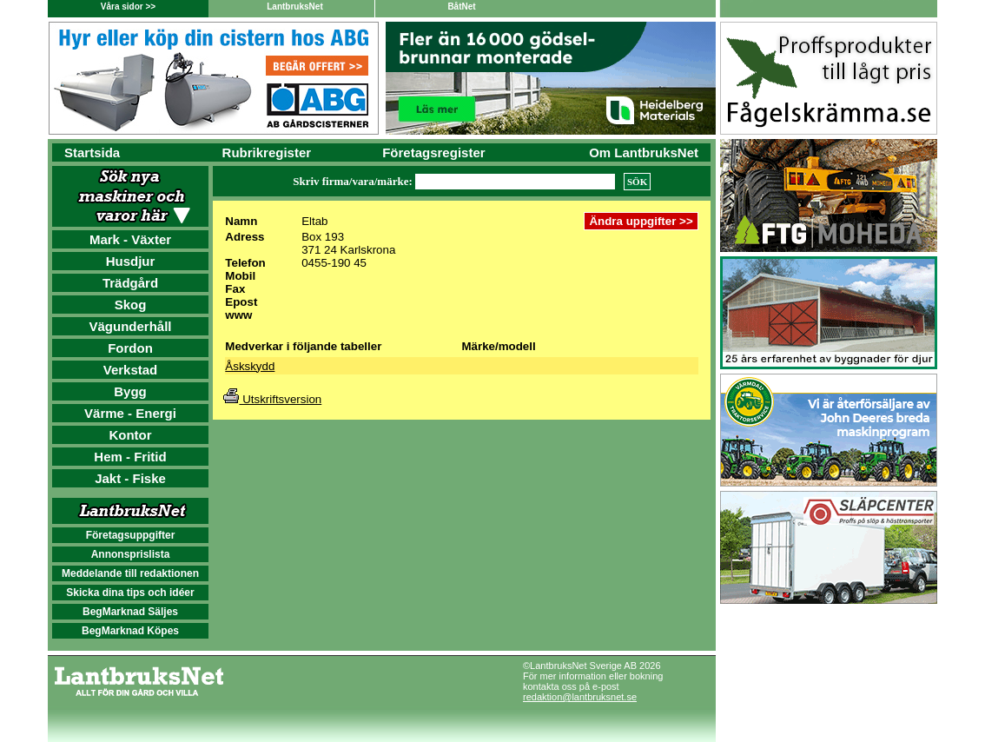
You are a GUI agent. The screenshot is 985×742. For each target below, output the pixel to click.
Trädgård (130, 282)
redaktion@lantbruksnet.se (580, 697)
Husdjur (130, 261)
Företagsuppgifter (130, 535)
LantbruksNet (294, 6)
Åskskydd (249, 366)
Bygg (130, 391)
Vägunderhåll (130, 326)
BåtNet (461, 6)
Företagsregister (433, 152)
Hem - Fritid (130, 456)
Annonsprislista (130, 554)
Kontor (130, 434)
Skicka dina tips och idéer (130, 592)
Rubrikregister (267, 152)
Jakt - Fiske (130, 478)
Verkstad (130, 369)
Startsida (92, 152)
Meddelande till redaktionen (130, 573)
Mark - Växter (130, 239)
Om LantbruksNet (643, 152)
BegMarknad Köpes (130, 631)
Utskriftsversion (272, 399)
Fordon (130, 348)
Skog (131, 304)
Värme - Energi (130, 413)
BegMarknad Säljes (130, 612)
